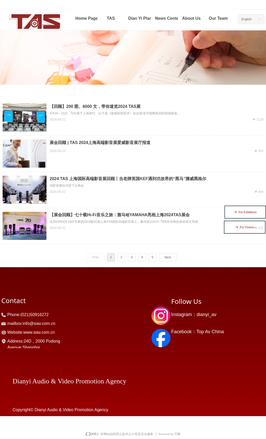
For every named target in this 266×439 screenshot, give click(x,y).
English (246, 19)
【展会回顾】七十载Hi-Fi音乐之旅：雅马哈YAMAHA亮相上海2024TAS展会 (120, 215)
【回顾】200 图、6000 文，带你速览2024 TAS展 (95, 106)
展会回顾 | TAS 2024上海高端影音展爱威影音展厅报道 (100, 142)
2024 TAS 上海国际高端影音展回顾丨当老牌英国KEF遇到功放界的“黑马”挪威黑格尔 (128, 178)
